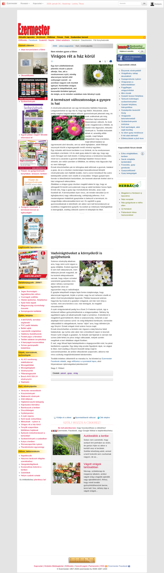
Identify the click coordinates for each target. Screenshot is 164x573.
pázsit (63, 373)
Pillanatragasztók (28, 373)
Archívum (40, 37)
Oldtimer (51, 37)
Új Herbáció (126, 209)
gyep (70, 373)
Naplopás (25, 382)
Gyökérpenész (27, 413)
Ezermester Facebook (119, 566)
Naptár (51, 40)
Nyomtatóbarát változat (84, 417)
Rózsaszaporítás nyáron (31, 444)
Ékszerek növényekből (131, 70)
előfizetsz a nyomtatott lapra (84, 361)
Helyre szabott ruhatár (30, 475)
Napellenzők (26, 455)
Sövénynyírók (27, 371)
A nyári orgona (27, 416)
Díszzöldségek (27, 410)
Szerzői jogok (81, 566)
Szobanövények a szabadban (34, 438)
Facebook (33, 40)
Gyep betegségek (129, 173)
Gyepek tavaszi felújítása (132, 96)
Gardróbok (25, 472)
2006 (55, 46)
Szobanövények (28, 101)
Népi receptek (127, 199)
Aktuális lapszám (27, 37)
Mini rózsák (126, 93)
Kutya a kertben (28, 441)
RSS (103, 566)
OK (144, 3)
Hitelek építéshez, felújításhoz (34, 300)
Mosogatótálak (27, 365)
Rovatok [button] (25, 3)
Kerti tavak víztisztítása (31, 419)
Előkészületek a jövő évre (132, 138)
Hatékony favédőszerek (31, 334)
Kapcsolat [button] (38, 3)
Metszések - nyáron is (30, 421)
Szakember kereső (79, 37)
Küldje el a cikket (62, 417)
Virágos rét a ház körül (31, 424)
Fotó (67, 37)
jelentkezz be (40, 479)
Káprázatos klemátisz (30, 405)
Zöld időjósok (27, 399)
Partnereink (94, 566)
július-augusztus (66, 46)
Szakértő (43, 40)
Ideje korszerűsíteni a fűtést (33, 49)
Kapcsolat (38, 566)
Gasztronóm (86, 40)
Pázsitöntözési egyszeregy (32, 447)
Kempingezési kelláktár (31, 311)
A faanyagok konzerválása (32, 342)
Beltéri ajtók (26, 328)
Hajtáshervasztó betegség (32, 402)
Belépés (158, 4)
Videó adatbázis (63, 40)
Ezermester (12, 3)
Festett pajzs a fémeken (31, 336)
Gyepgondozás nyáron (131, 79)
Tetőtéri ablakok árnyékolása (33, 339)
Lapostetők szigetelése (31, 331)
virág (75, 373)
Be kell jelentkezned (67, 428)
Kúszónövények (28, 393)
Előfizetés (23, 40)
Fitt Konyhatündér (101, 40)
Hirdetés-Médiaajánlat (53, 566)
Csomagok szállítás (29, 297)
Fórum (60, 37)
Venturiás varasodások (31, 390)
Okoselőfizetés (27, 75)
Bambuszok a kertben (30, 407)
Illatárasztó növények (30, 396)
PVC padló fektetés (29, 325)
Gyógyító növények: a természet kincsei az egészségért (30, 210)
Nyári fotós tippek (28, 303)
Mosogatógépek (28, 368)
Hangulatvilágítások (29, 464)
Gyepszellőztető (128, 170)
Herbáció (75, 40)
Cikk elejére (103, 417)
